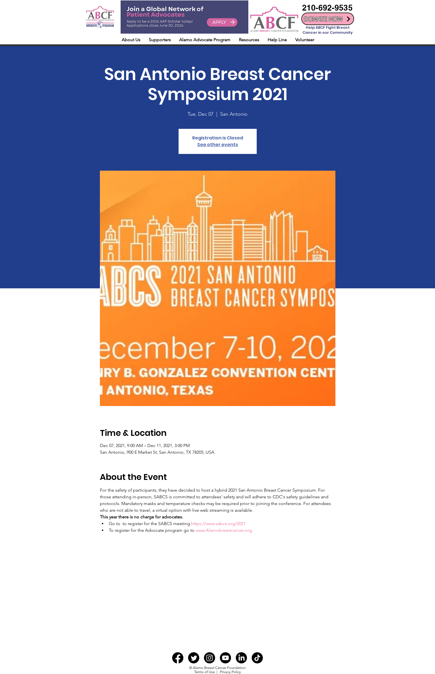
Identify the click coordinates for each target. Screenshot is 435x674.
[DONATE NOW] (327, 19)
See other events (217, 144)
